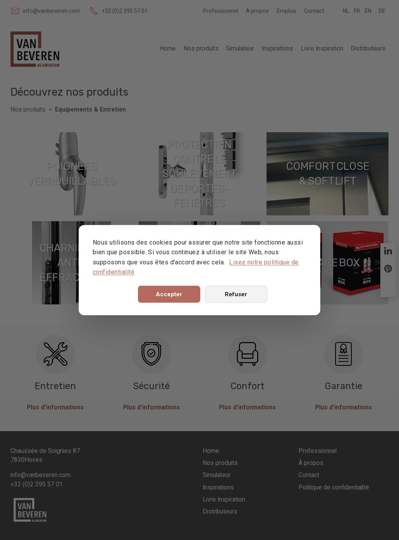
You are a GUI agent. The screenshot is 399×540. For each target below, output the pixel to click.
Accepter (169, 294)
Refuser (236, 294)
